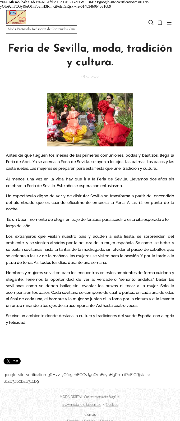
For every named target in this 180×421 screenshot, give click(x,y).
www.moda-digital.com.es (81, 404)
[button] (150, 22)
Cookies (112, 404)
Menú (169, 22)
